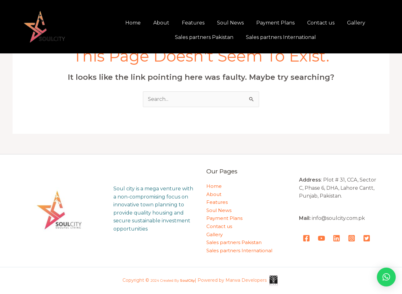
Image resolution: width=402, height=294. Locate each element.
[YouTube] (321, 238)
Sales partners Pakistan (204, 37)
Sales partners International (281, 37)
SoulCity (187, 280)
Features (193, 23)
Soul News (230, 23)
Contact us (320, 23)
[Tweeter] (366, 238)
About (161, 23)
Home (133, 23)
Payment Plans (275, 23)
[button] (386, 277)
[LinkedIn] (336, 238)
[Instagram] (351, 238)
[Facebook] (306, 238)
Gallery (356, 23)
